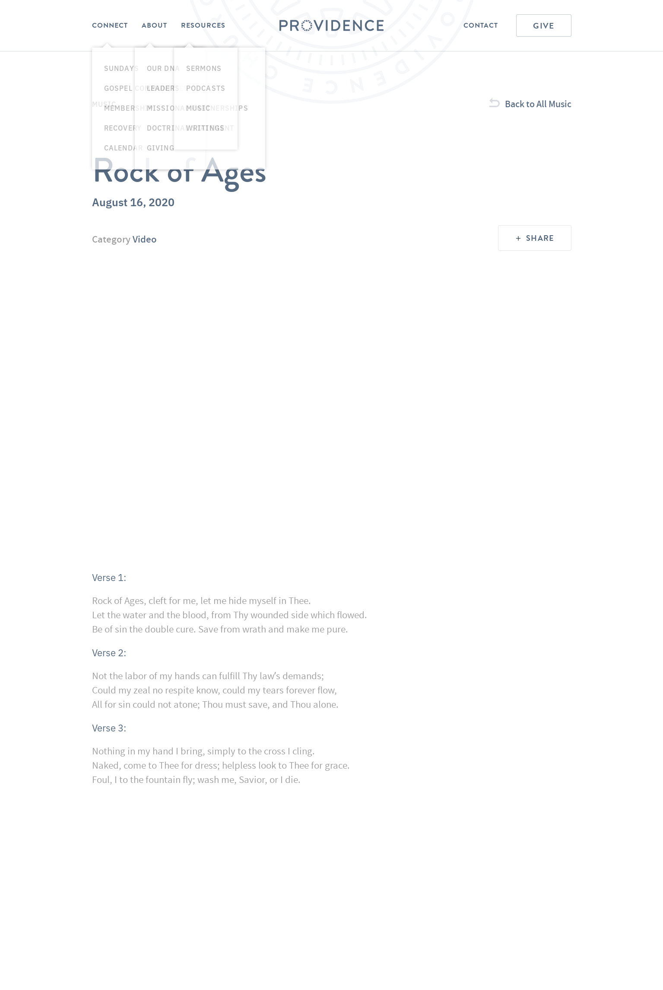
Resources (203, 25)
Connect (110, 25)
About (154, 25)
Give (543, 25)
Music (104, 104)
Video (145, 239)
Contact (480, 25)
